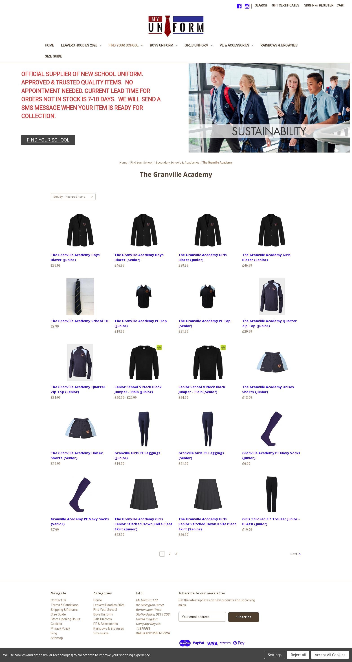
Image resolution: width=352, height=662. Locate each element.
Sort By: (58, 196)
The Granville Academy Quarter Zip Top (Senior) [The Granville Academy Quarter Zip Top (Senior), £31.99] (78, 389)
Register (326, 5)
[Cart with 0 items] (340, 5)
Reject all (298, 654)
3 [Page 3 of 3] (176, 554)
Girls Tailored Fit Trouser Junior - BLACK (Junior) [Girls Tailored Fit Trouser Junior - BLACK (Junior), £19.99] (271, 521)
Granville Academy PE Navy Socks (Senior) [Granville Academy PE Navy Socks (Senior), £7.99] (80, 521)
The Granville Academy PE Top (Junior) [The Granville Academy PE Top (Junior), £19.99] (140, 323)
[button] (48, 140)
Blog (54, 633)
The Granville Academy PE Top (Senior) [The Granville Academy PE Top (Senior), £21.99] (204, 323)
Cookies (56, 624)
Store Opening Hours (65, 619)
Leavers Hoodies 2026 (81, 45)
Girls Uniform (199, 45)
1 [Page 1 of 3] (162, 554)
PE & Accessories (236, 45)
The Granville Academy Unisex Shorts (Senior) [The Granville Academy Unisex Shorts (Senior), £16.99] (77, 455)
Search (261, 5)
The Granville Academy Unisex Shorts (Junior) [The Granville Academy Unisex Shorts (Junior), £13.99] (268, 389)
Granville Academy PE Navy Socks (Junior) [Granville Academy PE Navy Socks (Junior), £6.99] (271, 455)
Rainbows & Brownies (279, 45)
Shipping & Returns (64, 609)
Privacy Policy (60, 628)
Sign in (309, 5)
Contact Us (58, 600)
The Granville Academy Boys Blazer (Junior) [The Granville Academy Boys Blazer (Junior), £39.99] (75, 257)
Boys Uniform (163, 45)
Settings (275, 654)
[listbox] (80, 196)
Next (295, 554)
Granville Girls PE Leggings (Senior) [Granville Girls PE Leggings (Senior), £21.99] (201, 455)
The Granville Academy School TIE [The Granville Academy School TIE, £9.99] (80, 321)
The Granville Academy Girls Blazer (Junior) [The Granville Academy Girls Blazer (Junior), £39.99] (202, 257)
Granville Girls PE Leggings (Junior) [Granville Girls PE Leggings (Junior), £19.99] (137, 455)
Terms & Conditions (64, 605)
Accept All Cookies (330, 654)
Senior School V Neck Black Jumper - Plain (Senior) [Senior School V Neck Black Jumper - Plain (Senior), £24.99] (201, 389)
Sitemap (57, 638)
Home (49, 45)
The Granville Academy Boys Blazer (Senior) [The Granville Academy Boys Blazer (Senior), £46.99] (139, 257)
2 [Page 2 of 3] (170, 554)
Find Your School (126, 45)
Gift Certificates (285, 5)
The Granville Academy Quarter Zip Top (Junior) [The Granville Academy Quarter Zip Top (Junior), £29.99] (269, 323)
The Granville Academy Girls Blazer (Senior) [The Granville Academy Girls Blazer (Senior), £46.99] (266, 257)
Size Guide (53, 56)
